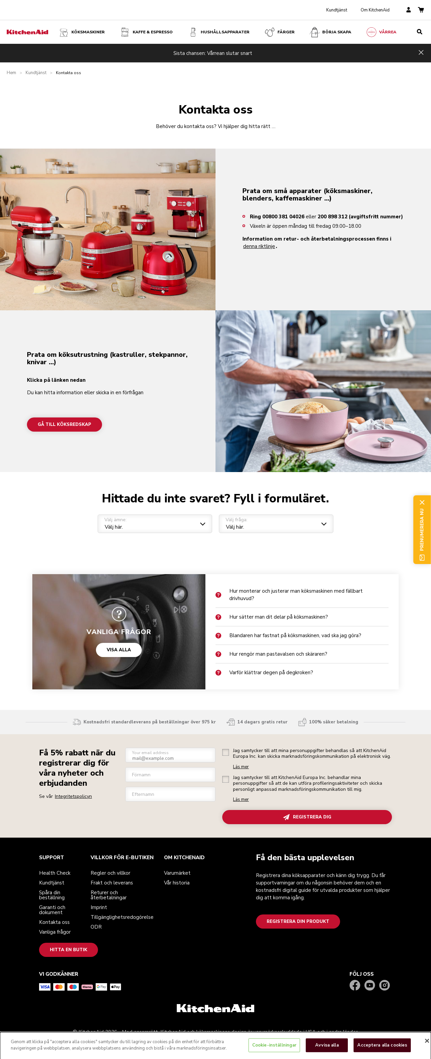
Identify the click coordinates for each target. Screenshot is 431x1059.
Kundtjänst (336, 10)
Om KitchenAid (375, 10)
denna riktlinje (259, 246)
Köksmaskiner (81, 32)
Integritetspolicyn (73, 796)
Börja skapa (330, 32)
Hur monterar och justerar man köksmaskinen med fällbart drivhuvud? (289, 595)
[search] (419, 32)
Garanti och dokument (52, 910)
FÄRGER (279, 32)
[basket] (421, 10)
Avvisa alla (326, 1051)
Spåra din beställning (52, 895)
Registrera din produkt (298, 921)
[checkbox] (225, 752)
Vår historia (177, 882)
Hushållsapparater (218, 32)
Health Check (54, 873)
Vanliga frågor (55, 932)
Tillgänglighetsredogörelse (122, 917)
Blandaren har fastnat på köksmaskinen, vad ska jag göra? (288, 635)
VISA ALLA (119, 650)
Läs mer (241, 767)
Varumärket (177, 873)
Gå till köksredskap (64, 425)
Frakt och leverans (112, 882)
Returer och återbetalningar (109, 895)
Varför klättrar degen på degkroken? (264, 672)
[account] (408, 10)
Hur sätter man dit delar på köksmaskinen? (272, 617)
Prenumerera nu (422, 530)
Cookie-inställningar (274, 1051)
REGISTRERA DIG (307, 817)
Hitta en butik (68, 950)
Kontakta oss (54, 922)
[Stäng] (427, 1047)
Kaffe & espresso (146, 32)
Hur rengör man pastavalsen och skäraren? (271, 654)
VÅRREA (381, 32)
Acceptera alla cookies (382, 1051)
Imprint (99, 907)
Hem (11, 73)
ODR (96, 927)
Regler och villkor (110, 873)
